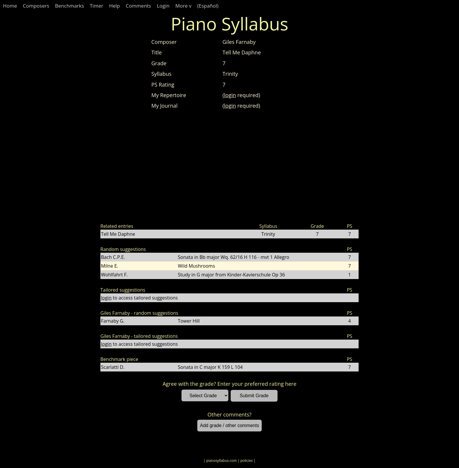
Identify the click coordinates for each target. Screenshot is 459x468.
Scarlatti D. (112, 367)
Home (10, 5)
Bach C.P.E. (113, 257)
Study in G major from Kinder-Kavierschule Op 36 (231, 274)
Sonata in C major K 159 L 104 (210, 367)
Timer (96, 5)
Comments (138, 5)
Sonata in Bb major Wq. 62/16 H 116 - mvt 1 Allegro (234, 257)
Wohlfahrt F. (114, 274)
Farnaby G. (112, 321)
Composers (36, 5)
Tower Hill (189, 321)
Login (163, 5)
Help (114, 5)
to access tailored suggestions (139, 298)
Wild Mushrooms (196, 266)
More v (183, 5)
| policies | (247, 460)
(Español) (207, 5)
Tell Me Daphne (118, 234)
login (230, 95)
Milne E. (109, 266)
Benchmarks (69, 5)
